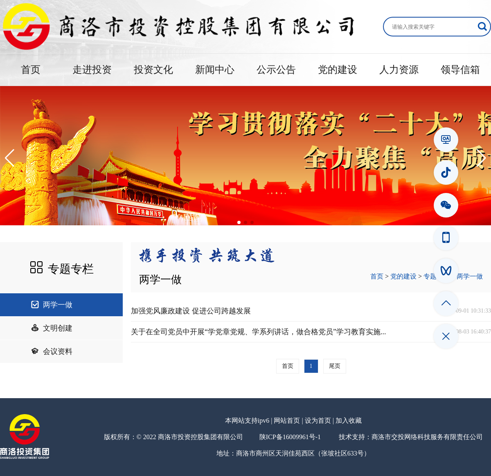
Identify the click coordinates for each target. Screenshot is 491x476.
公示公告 (276, 69)
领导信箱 (460, 69)
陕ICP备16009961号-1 (290, 436)
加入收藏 (349, 420)
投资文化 (153, 69)
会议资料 (51, 351)
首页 (31, 69)
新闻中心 (214, 69)
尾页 (334, 366)
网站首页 (287, 420)
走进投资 (92, 69)
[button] (9, 158)
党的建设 (337, 69)
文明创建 (51, 328)
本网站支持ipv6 (247, 420)
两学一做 (51, 304)
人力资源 (399, 69)
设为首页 (318, 420)
